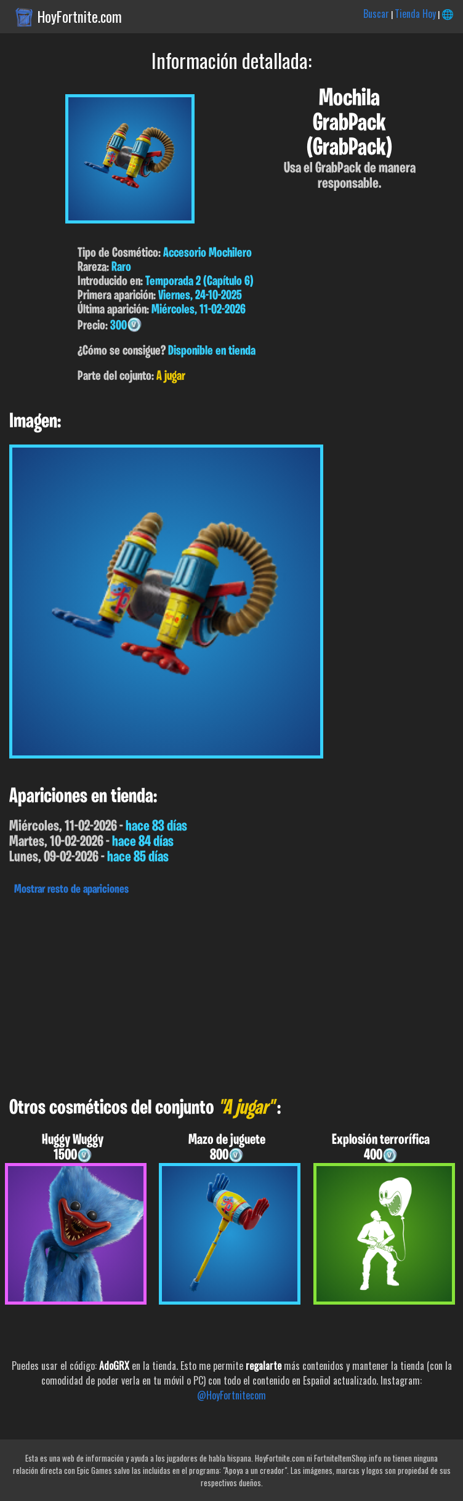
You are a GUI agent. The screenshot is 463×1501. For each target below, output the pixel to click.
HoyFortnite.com (80, 16)
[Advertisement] (231, 993)
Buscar (376, 13)
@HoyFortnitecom (231, 1395)
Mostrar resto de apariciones (71, 889)
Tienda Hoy (415, 13)
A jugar (170, 376)
